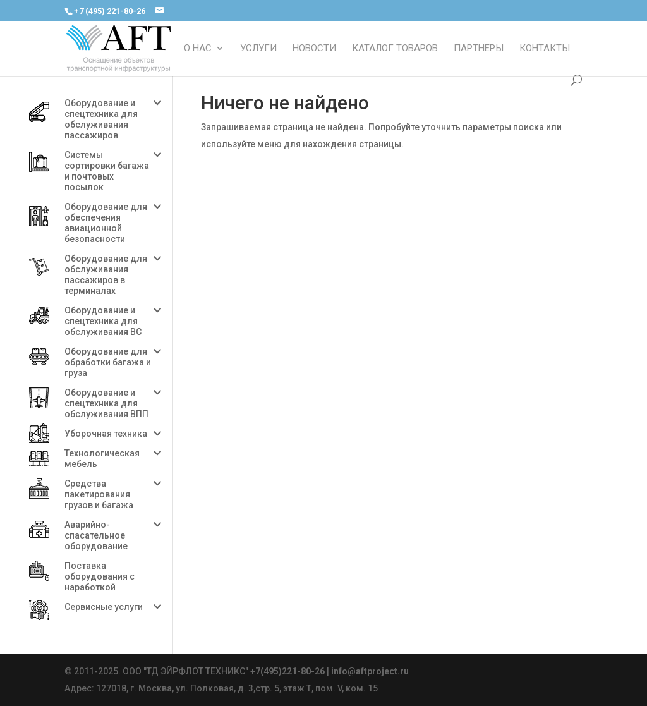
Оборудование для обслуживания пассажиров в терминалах (105, 274)
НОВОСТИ (314, 49)
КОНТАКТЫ (544, 49)
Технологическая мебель (102, 458)
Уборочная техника (105, 434)
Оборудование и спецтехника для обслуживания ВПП (106, 403)
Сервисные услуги (103, 607)
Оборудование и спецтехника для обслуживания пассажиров (101, 119)
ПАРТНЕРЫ (479, 49)
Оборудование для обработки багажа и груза (107, 362)
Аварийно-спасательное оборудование (96, 535)
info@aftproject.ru (370, 671)
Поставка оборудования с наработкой (99, 576)
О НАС (198, 49)
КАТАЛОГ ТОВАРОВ (395, 49)
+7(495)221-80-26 (287, 671)
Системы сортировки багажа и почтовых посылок (106, 171)
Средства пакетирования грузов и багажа (98, 494)
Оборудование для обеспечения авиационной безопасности (105, 223)
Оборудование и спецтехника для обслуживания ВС (103, 321)
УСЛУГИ (258, 49)
